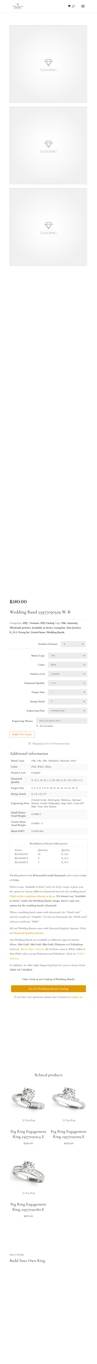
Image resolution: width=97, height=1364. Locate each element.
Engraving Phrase (22, 721)
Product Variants (48, 644)
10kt (63, 623)
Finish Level (37, 674)
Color (41, 665)
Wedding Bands (55, 632)
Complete (59, 627)
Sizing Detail (37, 701)
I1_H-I (13, 632)
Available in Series (42, 627)
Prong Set (23, 632)
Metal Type (38, 656)
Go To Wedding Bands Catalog (48, 988)
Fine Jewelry (74, 627)
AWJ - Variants (31, 623)
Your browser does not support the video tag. (48, 64)
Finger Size (38, 692)
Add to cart (22, 734)
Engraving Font (36, 711)
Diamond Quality (34, 683)
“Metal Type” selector (32, 949)
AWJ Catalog (47, 623)
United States (38, 632)
